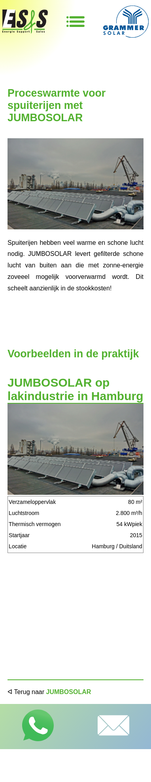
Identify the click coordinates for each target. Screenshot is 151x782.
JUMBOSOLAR (68, 692)
